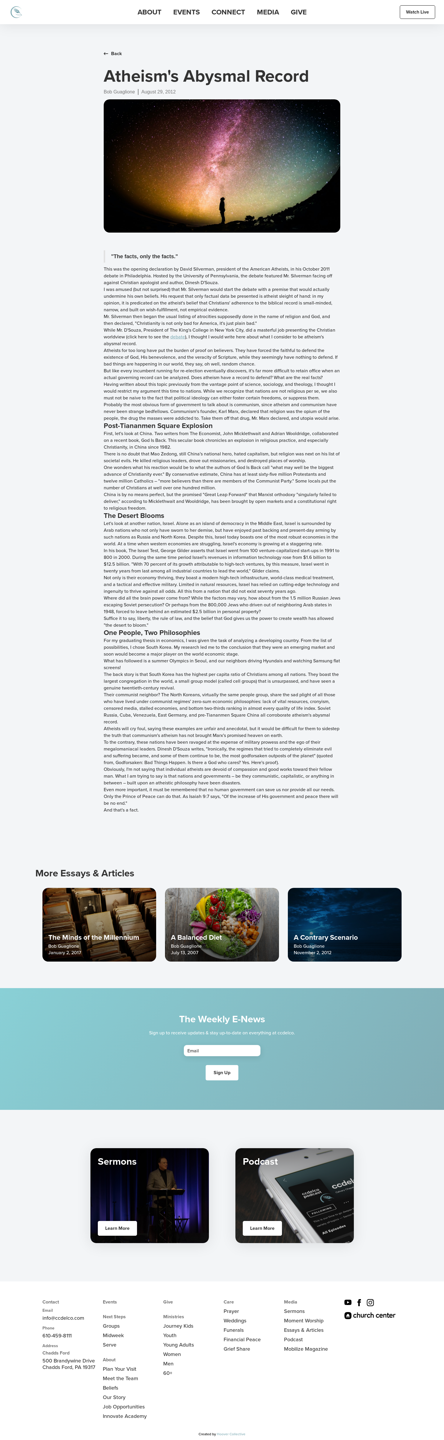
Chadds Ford (56, 1353)
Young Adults (178, 1345)
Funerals (234, 1330)
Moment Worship (303, 1320)
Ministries (173, 1317)
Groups (111, 1326)
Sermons (294, 1311)
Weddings (235, 1320)
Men (168, 1363)
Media (290, 1302)
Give (299, 12)
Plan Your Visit (119, 1369)
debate (177, 336)
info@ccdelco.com (63, 1318)
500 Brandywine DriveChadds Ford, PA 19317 (68, 1363)
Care (229, 1302)
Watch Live (417, 12)
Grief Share (237, 1349)
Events (110, 1302)
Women (172, 1354)
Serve (109, 1345)
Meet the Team (120, 1378)
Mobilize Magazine (306, 1349)
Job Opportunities (124, 1406)
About (109, 1360)
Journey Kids (178, 1326)
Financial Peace (242, 1339)
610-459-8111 (57, 1335)
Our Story (114, 1397)
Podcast (293, 1339)
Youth (169, 1335)
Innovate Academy (125, 1416)
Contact (50, 1302)
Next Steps (114, 1317)
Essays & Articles (303, 1330)
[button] (149, 12)
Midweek (113, 1335)
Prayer (231, 1311)
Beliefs (110, 1388)
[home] (16, 12)
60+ (167, 1373)
